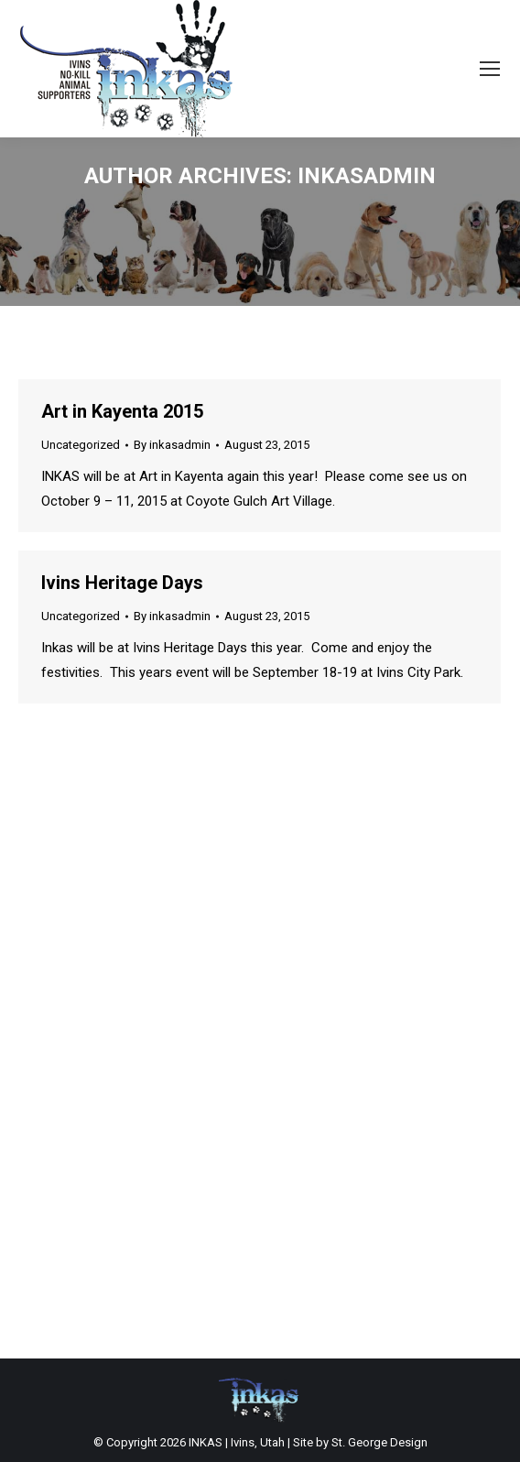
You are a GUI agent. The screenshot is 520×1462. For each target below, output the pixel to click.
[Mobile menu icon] (490, 69)
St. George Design (379, 1442)
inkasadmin (367, 176)
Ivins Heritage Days (122, 583)
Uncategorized (80, 445)
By (172, 445)
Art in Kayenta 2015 (122, 411)
